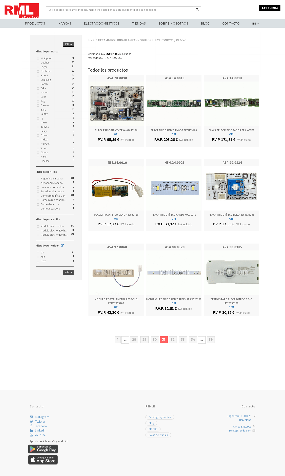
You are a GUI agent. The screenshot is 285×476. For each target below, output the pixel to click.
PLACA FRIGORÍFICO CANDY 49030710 (116, 214)
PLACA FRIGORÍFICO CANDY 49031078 (174, 214)
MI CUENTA (270, 7)
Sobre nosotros (173, 23)
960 (120, 58)
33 (183, 339)
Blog (204, 23)
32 (173, 339)
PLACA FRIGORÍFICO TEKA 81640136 (116, 130)
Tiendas (139, 23)
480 (113, 58)
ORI (116, 134)
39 (211, 339)
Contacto (229, 23)
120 (107, 58)
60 (101, 58)
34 (193, 339)
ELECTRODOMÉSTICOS (102, 23)
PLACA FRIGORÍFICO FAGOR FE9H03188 (174, 130)
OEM (231, 307)
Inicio (92, 40)
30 (155, 339)
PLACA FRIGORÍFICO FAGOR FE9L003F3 (231, 130)
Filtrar (68, 44)
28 (134, 339)
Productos (37, 23)
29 (144, 339)
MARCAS (66, 23)
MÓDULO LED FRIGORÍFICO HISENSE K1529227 (173, 299)
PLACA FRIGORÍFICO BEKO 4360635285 (231, 214)
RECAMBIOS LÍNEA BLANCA (117, 40)
